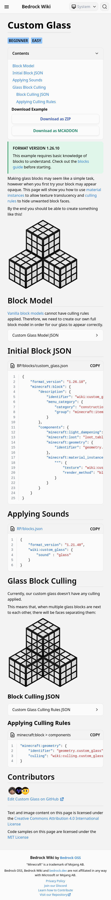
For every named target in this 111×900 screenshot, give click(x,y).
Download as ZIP (55, 118)
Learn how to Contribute (55, 890)
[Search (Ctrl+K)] (104, 6)
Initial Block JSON (28, 72)
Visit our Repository (55, 894)
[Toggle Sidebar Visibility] (6, 7)
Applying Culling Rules (36, 101)
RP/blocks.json (30, 528)
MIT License (18, 837)
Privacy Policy (55, 881)
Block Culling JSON (32, 94)
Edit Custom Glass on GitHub (36, 799)
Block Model (23, 65)
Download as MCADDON (55, 130)
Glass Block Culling (29, 87)
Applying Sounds (27, 80)
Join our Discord (55, 885)
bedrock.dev (58, 870)
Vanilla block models (26, 313)
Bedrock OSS (70, 857)
